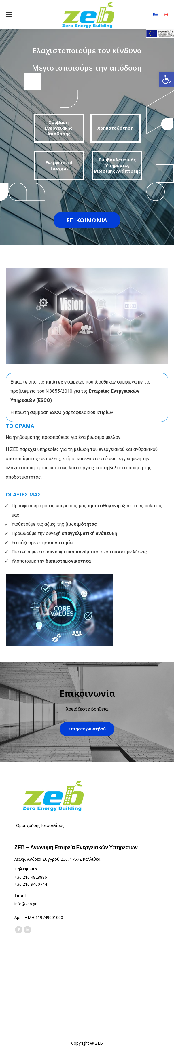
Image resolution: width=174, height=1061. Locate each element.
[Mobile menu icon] (9, 14)
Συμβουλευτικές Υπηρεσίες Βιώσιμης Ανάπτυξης (117, 165)
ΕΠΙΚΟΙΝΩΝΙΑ (87, 220)
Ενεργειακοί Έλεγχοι (59, 165)
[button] (166, 79)
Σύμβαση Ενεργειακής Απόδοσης (58, 127)
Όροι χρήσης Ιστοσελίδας (40, 825)
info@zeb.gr (25, 903)
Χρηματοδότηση (115, 128)
